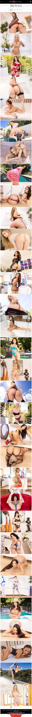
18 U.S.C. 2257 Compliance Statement (16, 711)
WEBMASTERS (16, 710)
